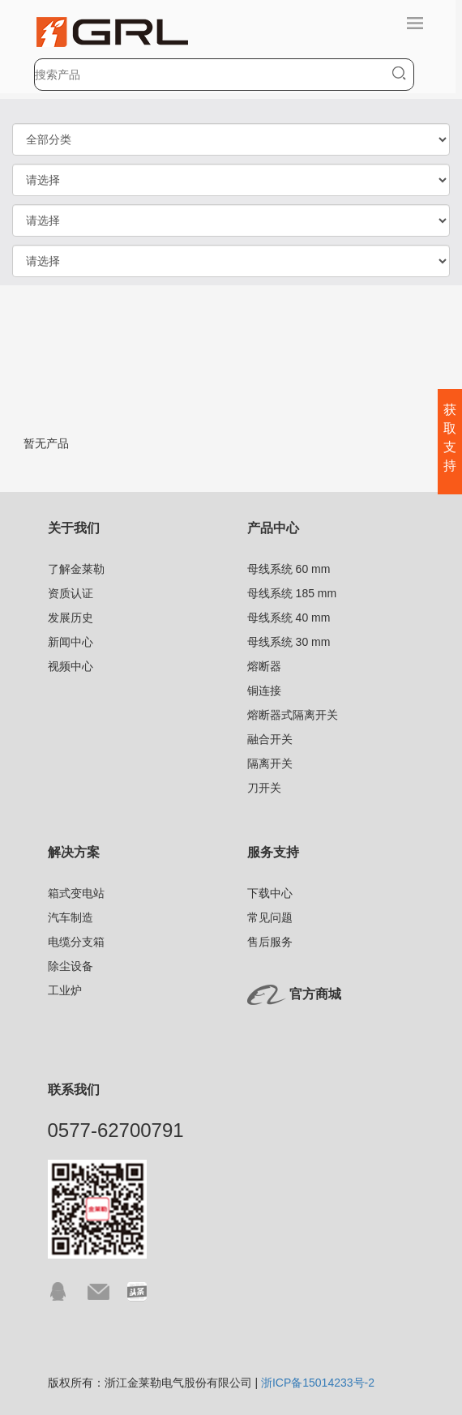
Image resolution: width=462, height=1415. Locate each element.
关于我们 (74, 528)
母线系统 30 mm (289, 641)
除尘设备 (70, 966)
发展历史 (70, 617)
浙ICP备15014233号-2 (317, 1382)
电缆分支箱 (76, 941)
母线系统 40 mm (289, 617)
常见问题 (270, 917)
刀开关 (264, 787)
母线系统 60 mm (289, 568)
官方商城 (315, 994)
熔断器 (264, 666)
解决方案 (74, 852)
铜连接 (264, 690)
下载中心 (270, 893)
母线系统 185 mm (291, 593)
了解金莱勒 (76, 568)
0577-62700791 (116, 1130)
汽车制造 (70, 917)
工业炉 (65, 990)
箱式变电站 (76, 893)
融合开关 (270, 739)
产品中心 (273, 528)
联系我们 (74, 1090)
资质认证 (70, 593)
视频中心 (70, 666)
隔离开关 (270, 763)
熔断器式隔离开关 (292, 714)
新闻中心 (70, 641)
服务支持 (273, 852)
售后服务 (270, 941)
